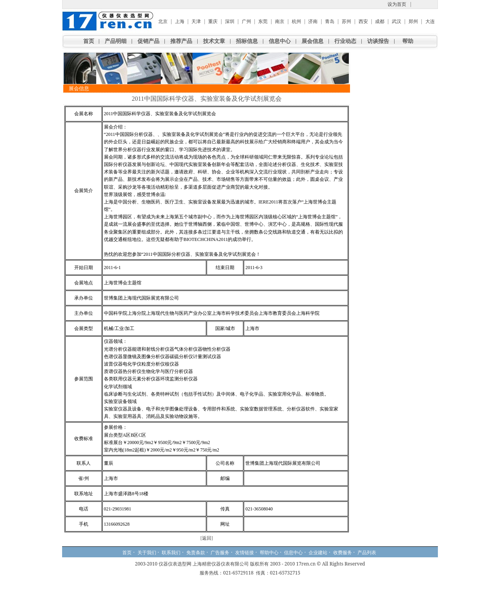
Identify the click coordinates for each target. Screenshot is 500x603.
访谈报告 (378, 41)
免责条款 (195, 552)
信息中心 (280, 41)
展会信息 (312, 41)
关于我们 (147, 552)
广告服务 (220, 552)
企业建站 (318, 552)
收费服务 (342, 552)
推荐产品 (181, 41)
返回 (206, 538)
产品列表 (366, 552)
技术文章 (214, 41)
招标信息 (247, 41)
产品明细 (116, 41)
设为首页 (397, 4)
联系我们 (171, 552)
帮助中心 (269, 552)
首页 (88, 41)
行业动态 (345, 41)
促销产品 (148, 41)
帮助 (407, 41)
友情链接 (244, 552)
